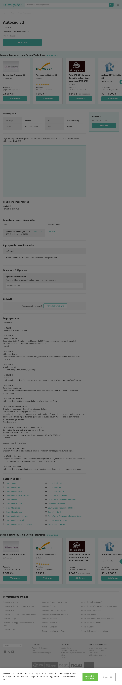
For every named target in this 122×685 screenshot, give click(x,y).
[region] (61, 676)
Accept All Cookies (90, 677)
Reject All (107, 677)
